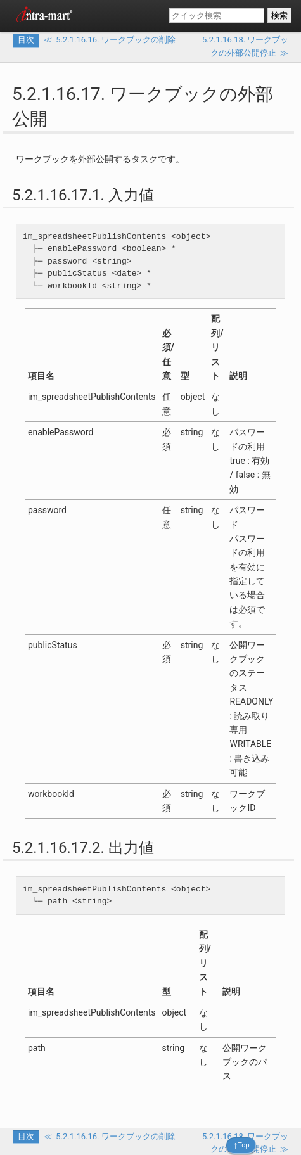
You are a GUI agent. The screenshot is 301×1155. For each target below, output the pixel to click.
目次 (26, 39)
